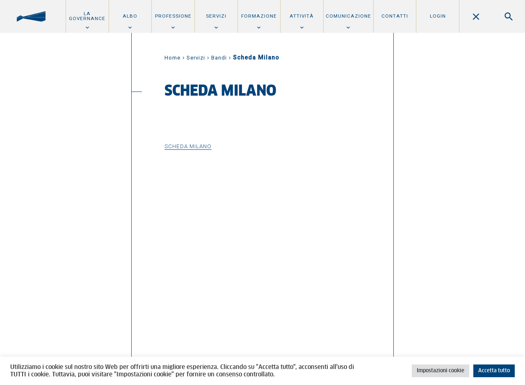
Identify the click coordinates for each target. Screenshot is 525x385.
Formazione (259, 16)
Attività (302, 16)
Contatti (394, 16)
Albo (130, 16)
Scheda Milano (188, 146)
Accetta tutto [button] (494, 371)
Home (172, 58)
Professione (173, 16)
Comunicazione (348, 16)
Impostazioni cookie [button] (440, 371)
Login (438, 16)
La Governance (87, 16)
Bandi (219, 58)
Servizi (216, 16)
